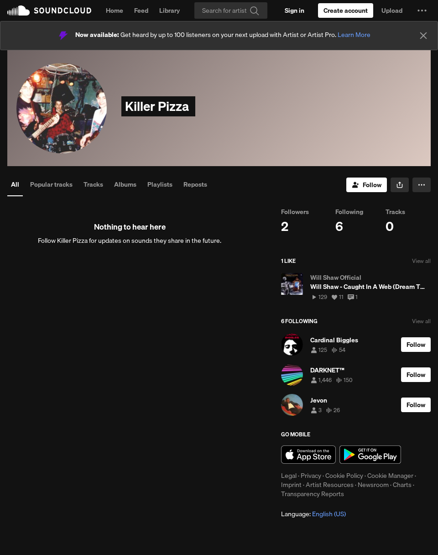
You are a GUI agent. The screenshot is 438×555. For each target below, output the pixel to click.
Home (114, 10)
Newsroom (373, 485)
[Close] (423, 36)
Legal (289, 476)
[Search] (230, 10)
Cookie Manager (390, 476)
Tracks (93, 184)
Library (169, 10)
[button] (422, 10)
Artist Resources (330, 485)
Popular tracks (51, 184)
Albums (125, 184)
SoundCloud (49, 10)
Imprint (291, 485)
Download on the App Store (308, 454)
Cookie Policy (344, 476)
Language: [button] (313, 514)
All (15, 184)
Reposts (195, 184)
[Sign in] (294, 10)
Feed (141, 10)
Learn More (354, 35)
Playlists (159, 184)
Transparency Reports (312, 494)
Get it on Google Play (370, 454)
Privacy (311, 476)
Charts (402, 485)
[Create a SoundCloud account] (345, 10)
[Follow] (366, 185)
